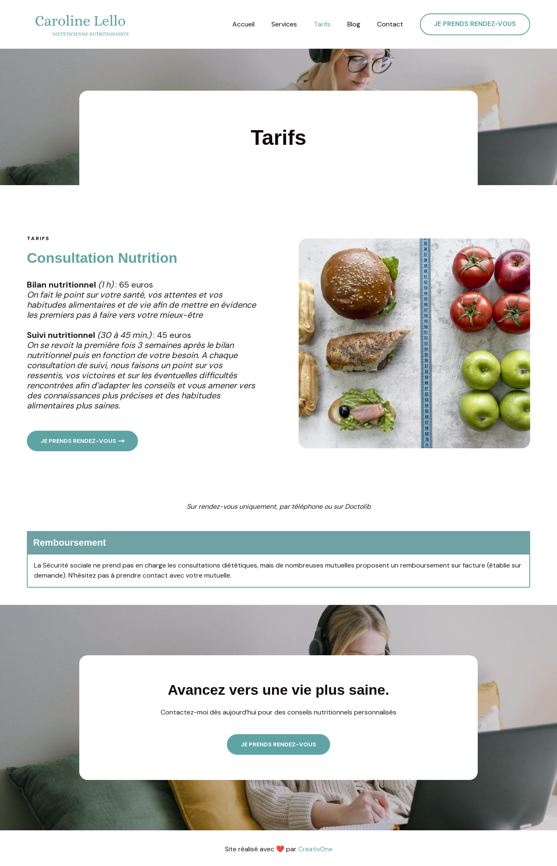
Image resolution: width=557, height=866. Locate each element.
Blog (358, 24)
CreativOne (315, 849)
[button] (475, 24)
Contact (392, 24)
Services (296, 24)
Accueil (258, 24)
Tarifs (330, 24)
